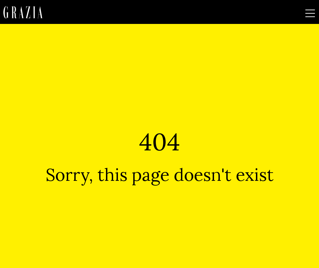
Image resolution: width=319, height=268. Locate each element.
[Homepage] (23, 12)
